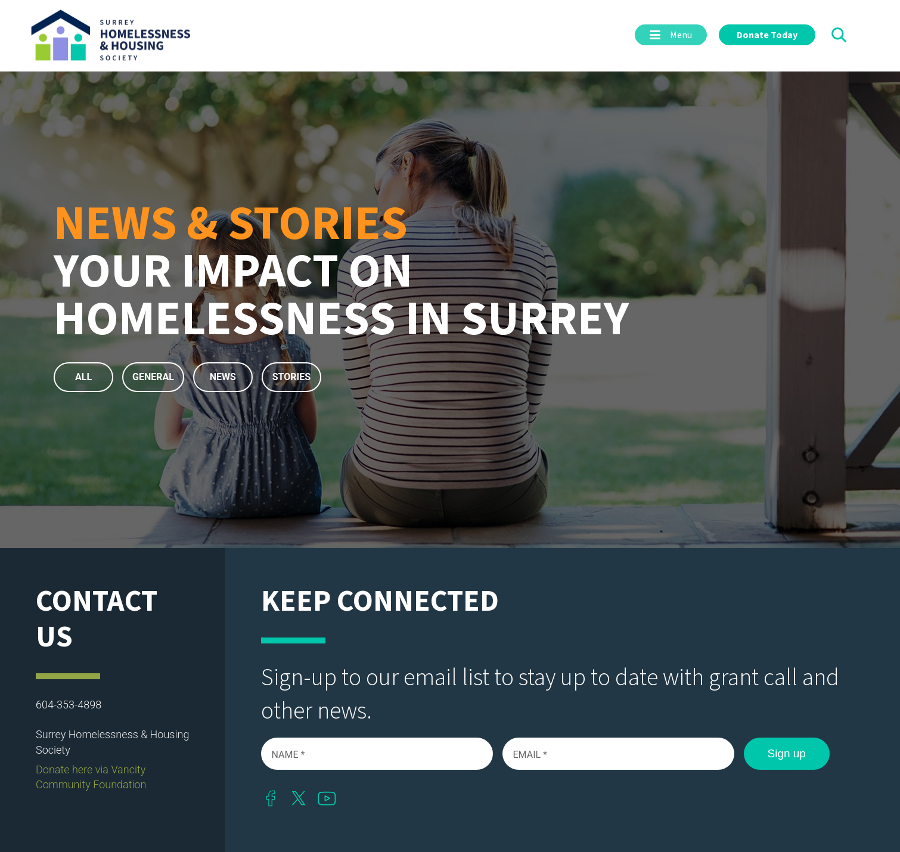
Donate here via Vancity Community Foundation (91, 777)
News (223, 377)
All (83, 377)
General (153, 377)
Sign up (787, 753)
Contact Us (96, 619)
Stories (291, 377)
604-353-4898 (68, 704)
